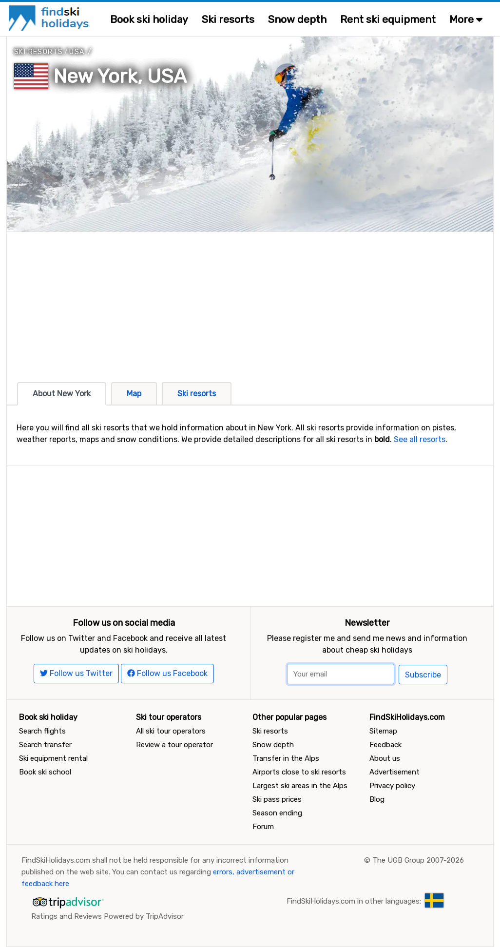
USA (76, 52)
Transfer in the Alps (285, 758)
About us (384, 758)
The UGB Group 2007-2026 (418, 860)
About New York (62, 393)
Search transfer (45, 744)
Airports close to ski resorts (299, 772)
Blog (377, 799)
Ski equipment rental (53, 758)
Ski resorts (228, 19)
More (465, 19)
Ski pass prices (277, 799)
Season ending (277, 813)
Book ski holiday (149, 19)
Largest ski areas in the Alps (299, 785)
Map (134, 393)
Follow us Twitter (76, 673)
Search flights (42, 731)
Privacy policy (392, 785)
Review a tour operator (174, 744)
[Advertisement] (250, 300)
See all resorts (419, 439)
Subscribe (423, 674)
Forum (263, 826)
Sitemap (383, 731)
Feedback (385, 744)
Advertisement (394, 772)
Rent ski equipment (388, 19)
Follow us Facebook (167, 673)
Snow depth (297, 19)
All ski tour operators (171, 731)
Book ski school (45, 772)
